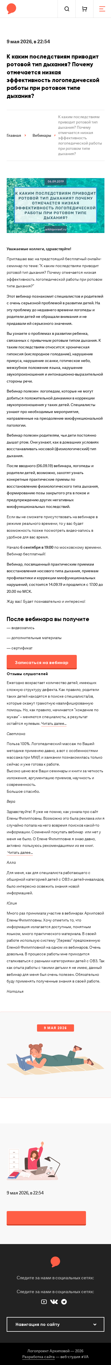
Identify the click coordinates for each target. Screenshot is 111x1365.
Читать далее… (53, 723)
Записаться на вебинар (41, 662)
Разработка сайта (38, 1356)
